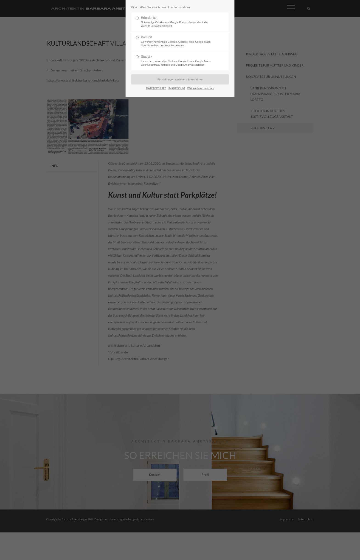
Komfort (178, 41)
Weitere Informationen (200, 88)
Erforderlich (178, 22)
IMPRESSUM (176, 88)
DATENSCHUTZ (156, 88)
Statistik (178, 61)
